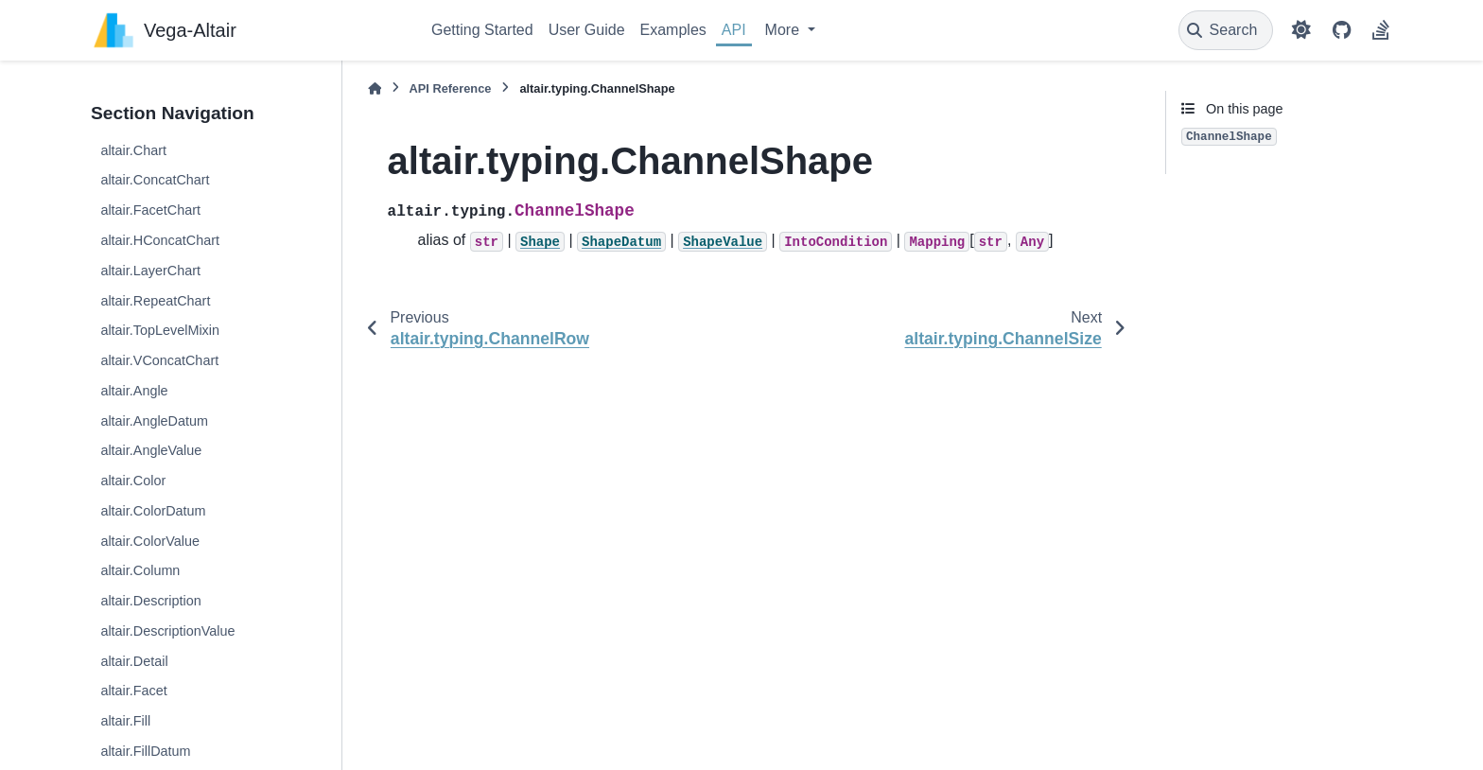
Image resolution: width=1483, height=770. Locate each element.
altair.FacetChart (150, 210)
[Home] (374, 88)
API (734, 30)
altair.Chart (133, 150)
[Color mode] (1301, 30)
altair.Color (133, 480)
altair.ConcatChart (154, 179)
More (784, 30)
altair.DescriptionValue (167, 631)
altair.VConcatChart (159, 360)
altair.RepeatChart (155, 300)
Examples (673, 30)
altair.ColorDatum (152, 510)
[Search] (1226, 30)
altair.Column (140, 570)
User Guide (587, 30)
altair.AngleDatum (154, 421)
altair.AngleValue (150, 450)
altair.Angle (133, 390)
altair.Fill (125, 720)
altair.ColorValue (150, 541)
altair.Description (150, 600)
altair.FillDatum (145, 751)
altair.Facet (133, 690)
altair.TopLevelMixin (159, 330)
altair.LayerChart (150, 270)
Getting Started (482, 30)
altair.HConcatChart (159, 240)
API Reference (451, 88)
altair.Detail (133, 661)
